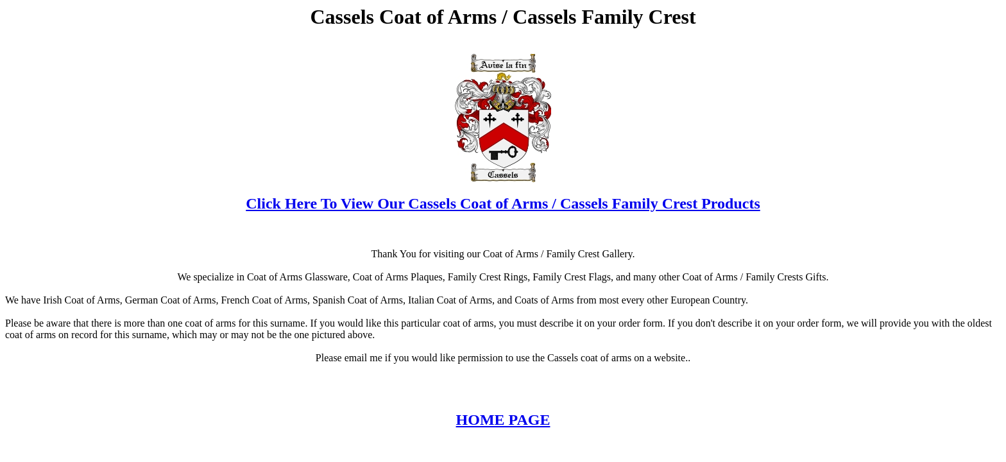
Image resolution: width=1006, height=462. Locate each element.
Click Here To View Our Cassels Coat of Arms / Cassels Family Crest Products (503, 203)
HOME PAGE (503, 419)
